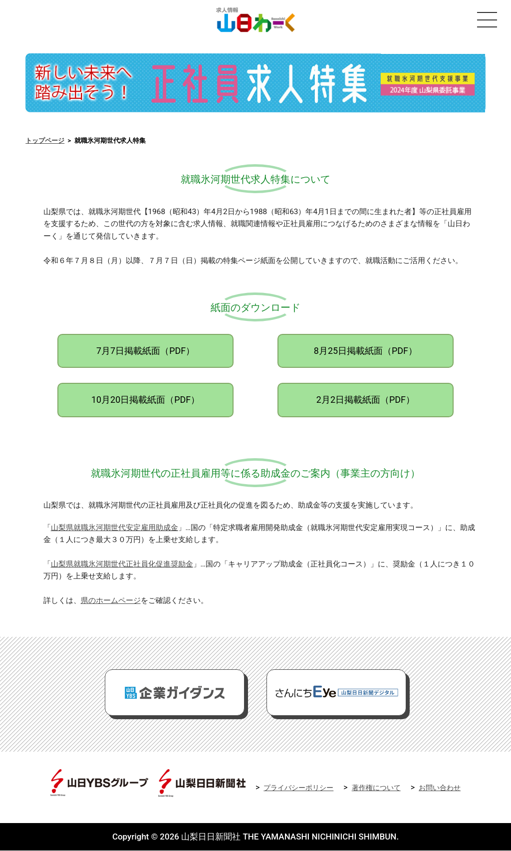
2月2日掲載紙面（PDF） (365, 400)
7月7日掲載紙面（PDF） (145, 351)
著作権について (376, 788)
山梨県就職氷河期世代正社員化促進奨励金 (122, 564)
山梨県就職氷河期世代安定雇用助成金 (114, 528)
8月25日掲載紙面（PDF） (365, 351)
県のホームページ (111, 601)
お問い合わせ (440, 788)
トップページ (44, 141)
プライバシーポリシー (298, 788)
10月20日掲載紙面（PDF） (145, 400)
